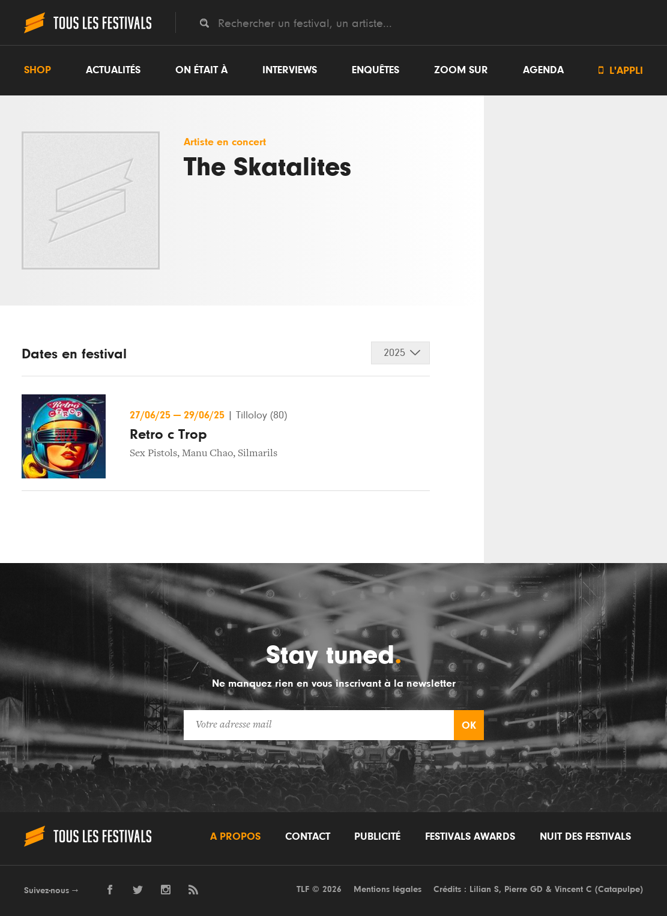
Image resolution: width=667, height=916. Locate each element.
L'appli (621, 70)
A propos (235, 836)
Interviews (289, 70)
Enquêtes (375, 70)
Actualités (113, 70)
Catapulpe (619, 889)
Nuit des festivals (585, 836)
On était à (201, 70)
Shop (37, 70)
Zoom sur (461, 70)
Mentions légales (387, 889)
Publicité (377, 836)
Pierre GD (523, 889)
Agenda (543, 70)
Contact (307, 836)
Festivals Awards (470, 836)
